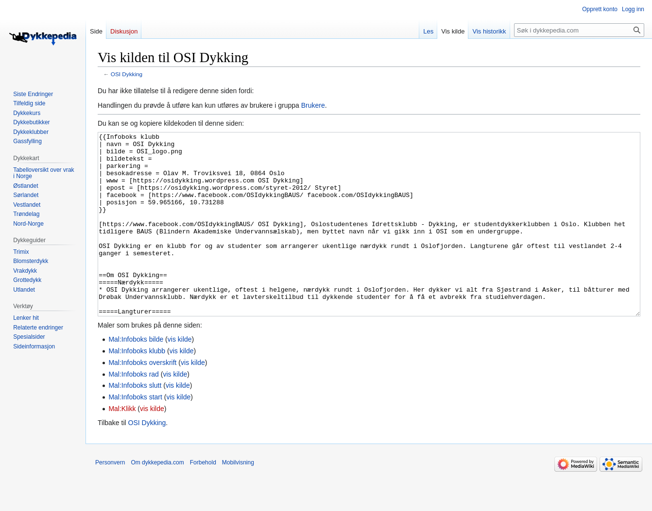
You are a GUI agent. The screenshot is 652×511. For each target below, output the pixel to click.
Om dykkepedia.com (157, 498)
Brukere (313, 105)
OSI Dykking (126, 74)
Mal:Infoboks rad (133, 410)
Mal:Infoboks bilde (135, 375)
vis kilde (180, 375)
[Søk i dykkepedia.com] (579, 30)
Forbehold (203, 498)
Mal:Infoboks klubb (136, 387)
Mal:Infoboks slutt (134, 422)
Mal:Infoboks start (135, 433)
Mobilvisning (238, 498)
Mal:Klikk (122, 445)
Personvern (110, 498)
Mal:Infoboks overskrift (142, 399)
